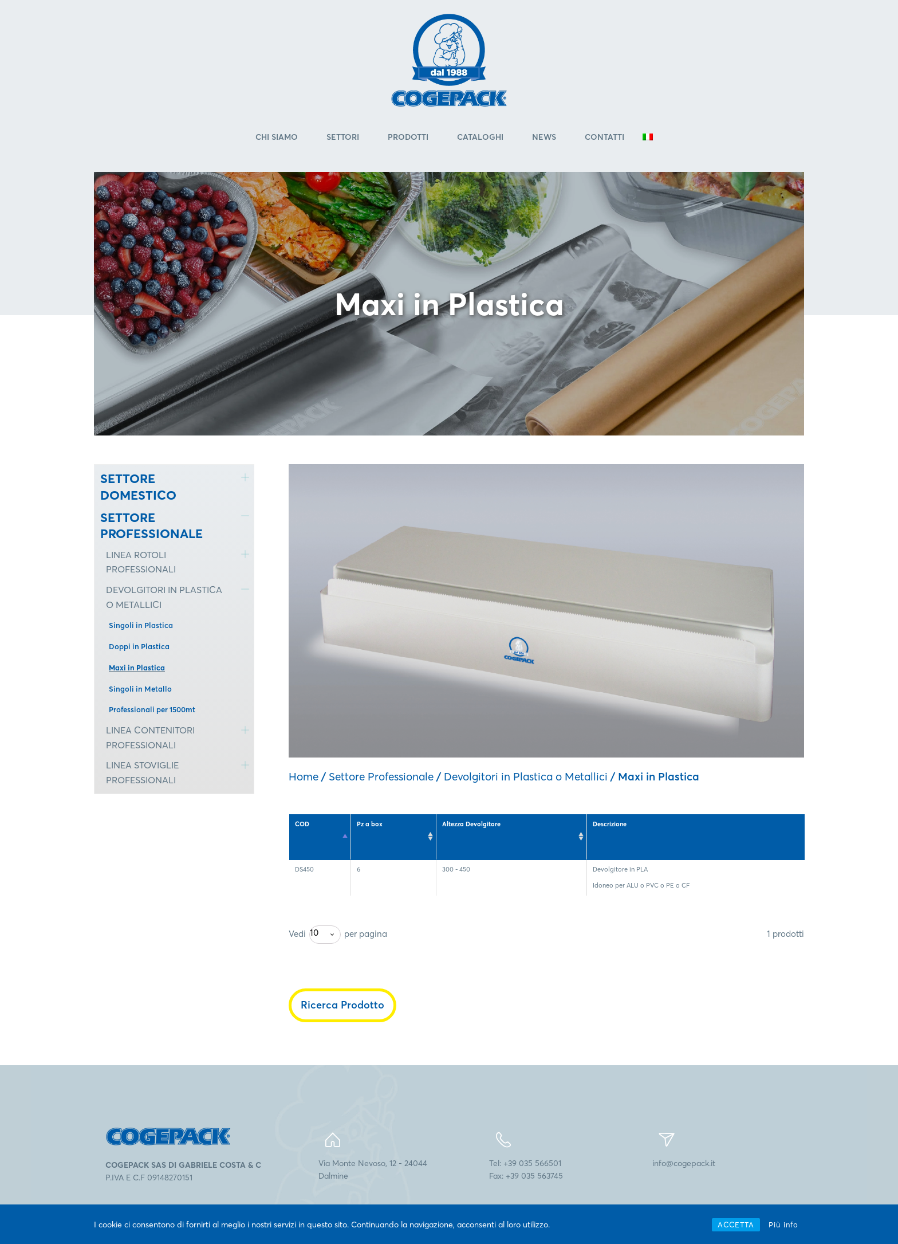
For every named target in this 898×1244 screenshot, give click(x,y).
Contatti (604, 137)
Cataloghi (480, 137)
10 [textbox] (314, 932)
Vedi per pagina (338, 934)
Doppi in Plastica (139, 646)
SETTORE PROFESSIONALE (151, 525)
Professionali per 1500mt (152, 709)
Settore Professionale (381, 776)
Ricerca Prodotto (342, 1004)
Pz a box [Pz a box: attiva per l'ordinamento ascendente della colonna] (370, 824)
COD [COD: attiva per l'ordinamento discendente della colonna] (302, 824)
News (544, 137)
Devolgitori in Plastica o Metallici (526, 776)
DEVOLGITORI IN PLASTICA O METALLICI (164, 597)
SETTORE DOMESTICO (138, 486)
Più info (783, 1224)
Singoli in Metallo (140, 688)
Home (303, 776)
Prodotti (408, 137)
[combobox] (325, 934)
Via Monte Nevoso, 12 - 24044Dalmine (372, 1169)
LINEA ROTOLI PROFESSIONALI (141, 562)
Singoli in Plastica (141, 625)
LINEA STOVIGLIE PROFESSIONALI (142, 772)
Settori (342, 137)
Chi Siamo (276, 137)
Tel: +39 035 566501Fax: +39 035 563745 (526, 1169)
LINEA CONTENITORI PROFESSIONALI (150, 737)
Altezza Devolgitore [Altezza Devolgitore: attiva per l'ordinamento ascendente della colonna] (471, 824)
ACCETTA (736, 1224)
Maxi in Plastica (137, 667)
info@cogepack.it (683, 1163)
